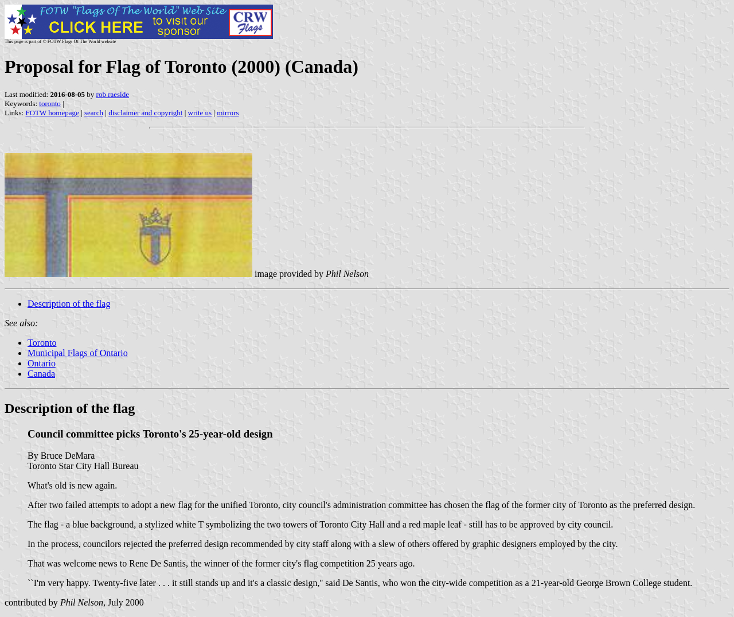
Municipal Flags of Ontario (78, 353)
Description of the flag (69, 303)
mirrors (228, 112)
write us (200, 112)
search (93, 112)
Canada (41, 373)
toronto (50, 103)
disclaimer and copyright (145, 112)
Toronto (42, 342)
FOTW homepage (52, 112)
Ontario (42, 363)
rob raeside (112, 94)
